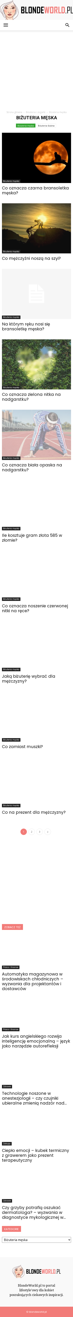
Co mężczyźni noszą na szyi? (31, 258)
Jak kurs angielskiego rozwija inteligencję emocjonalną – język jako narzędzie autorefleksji (36, 1041)
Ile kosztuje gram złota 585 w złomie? (32, 537)
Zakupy (7, 1143)
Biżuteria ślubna (46, 125)
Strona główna (14, 112)
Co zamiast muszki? (22, 746)
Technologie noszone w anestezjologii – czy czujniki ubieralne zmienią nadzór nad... (34, 1098)
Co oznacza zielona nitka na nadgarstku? (31, 397)
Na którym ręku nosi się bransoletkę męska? (26, 326)
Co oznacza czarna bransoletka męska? (35, 190)
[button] (67, 25)
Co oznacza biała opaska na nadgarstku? (32, 467)
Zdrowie (7, 1086)
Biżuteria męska (26, 125)
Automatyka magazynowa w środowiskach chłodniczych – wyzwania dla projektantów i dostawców (32, 981)
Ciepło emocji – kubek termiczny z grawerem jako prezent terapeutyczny (35, 1155)
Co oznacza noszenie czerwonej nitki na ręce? (35, 608)
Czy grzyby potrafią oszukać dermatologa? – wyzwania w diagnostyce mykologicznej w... (34, 1212)
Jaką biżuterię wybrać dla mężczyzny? (28, 678)
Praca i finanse (10, 967)
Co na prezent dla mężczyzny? (34, 812)
